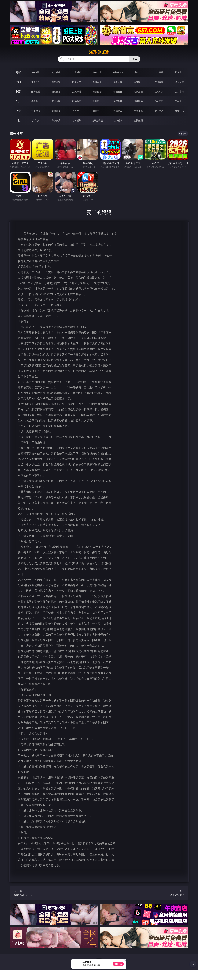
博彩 (18, 72)
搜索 (135, 59)
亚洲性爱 (35, 91)
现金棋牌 (159, 72)
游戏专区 (97, 72)
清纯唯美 (138, 101)
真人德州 (56, 72)
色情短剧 (138, 120)
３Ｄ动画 (97, 81)
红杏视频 (117, 120)
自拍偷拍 (56, 81)
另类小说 (138, 110)
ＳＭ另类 (179, 81)
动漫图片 (97, 101)
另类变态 (179, 91)
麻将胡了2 (118, 72)
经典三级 (138, 91)
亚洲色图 (56, 101)
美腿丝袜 (117, 101)
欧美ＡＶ (76, 81)
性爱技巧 (179, 110)
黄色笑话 (159, 110)
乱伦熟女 (159, 91)
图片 (18, 101)
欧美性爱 (97, 91)
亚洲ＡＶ (35, 81)
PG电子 (35, 72)
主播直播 (159, 81)
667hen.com (99, 52)
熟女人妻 (117, 81)
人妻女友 (76, 110)
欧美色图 (76, 101)
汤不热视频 (97, 120)
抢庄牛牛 (179, 72)
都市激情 (35, 110)
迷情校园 (117, 110)
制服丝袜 (117, 91)
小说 (18, 111)
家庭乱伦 (56, 110)
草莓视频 (76, 120)
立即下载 (118, 964)
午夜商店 (56, 120)
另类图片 (179, 101)
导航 (18, 120)
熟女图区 (159, 101)
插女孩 (35, 120)
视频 (18, 82)
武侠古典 (97, 110)
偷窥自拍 (35, 101)
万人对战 (76, 72)
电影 (18, 91)
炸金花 (138, 72)
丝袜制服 (138, 81)
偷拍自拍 (56, 91)
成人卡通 (76, 91)
